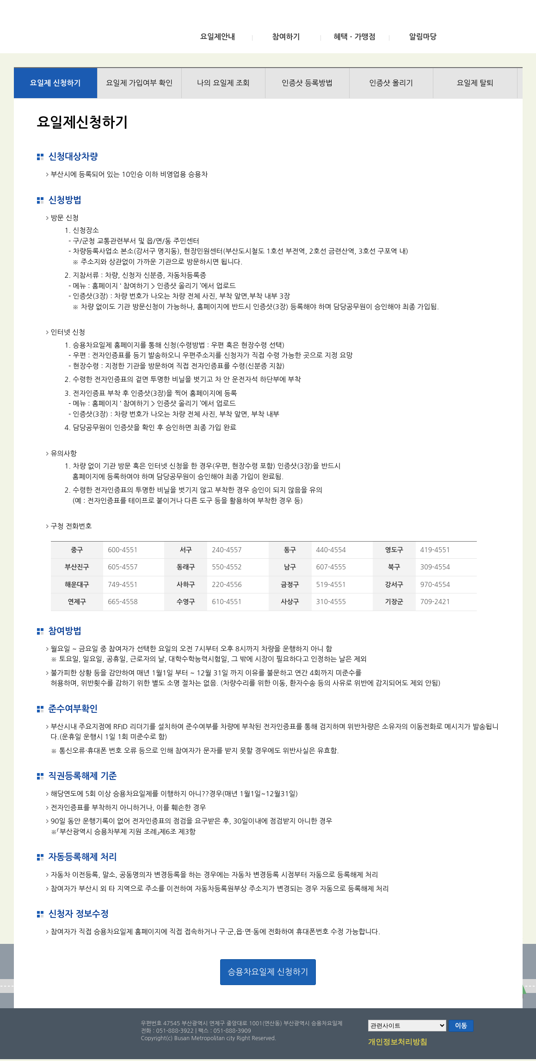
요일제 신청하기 (55, 83)
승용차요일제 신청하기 (268, 972)
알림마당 (423, 36)
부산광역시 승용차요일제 (82, 29)
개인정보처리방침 (397, 1042)
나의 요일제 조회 (223, 83)
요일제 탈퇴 (474, 83)
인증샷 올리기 (391, 83)
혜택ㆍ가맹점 (354, 36)
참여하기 (286, 36)
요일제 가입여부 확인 (139, 83)
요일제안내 (217, 36)
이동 (461, 1026)
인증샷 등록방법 (307, 83)
